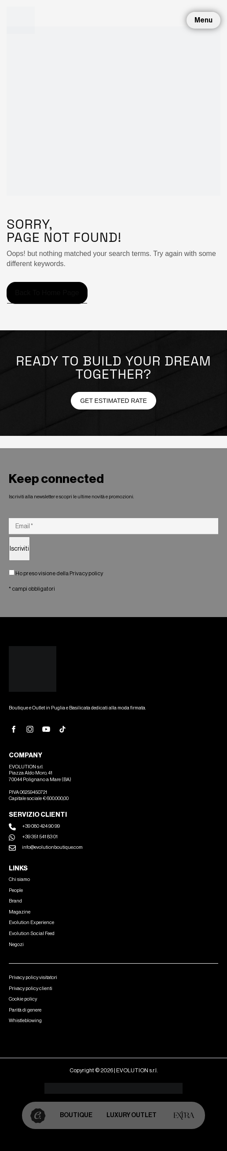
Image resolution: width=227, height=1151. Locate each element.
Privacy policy (86, 573)
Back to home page (47, 292)
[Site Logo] (21, 19)
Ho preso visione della (56, 573)
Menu (203, 20)
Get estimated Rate (113, 400)
